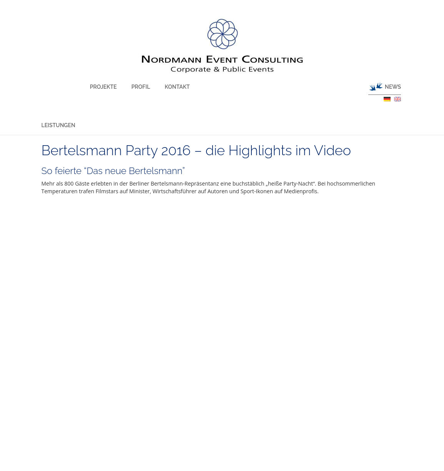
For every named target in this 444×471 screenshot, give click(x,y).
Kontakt (150, 87)
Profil (122, 87)
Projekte (94, 87)
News (393, 87)
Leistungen (58, 125)
